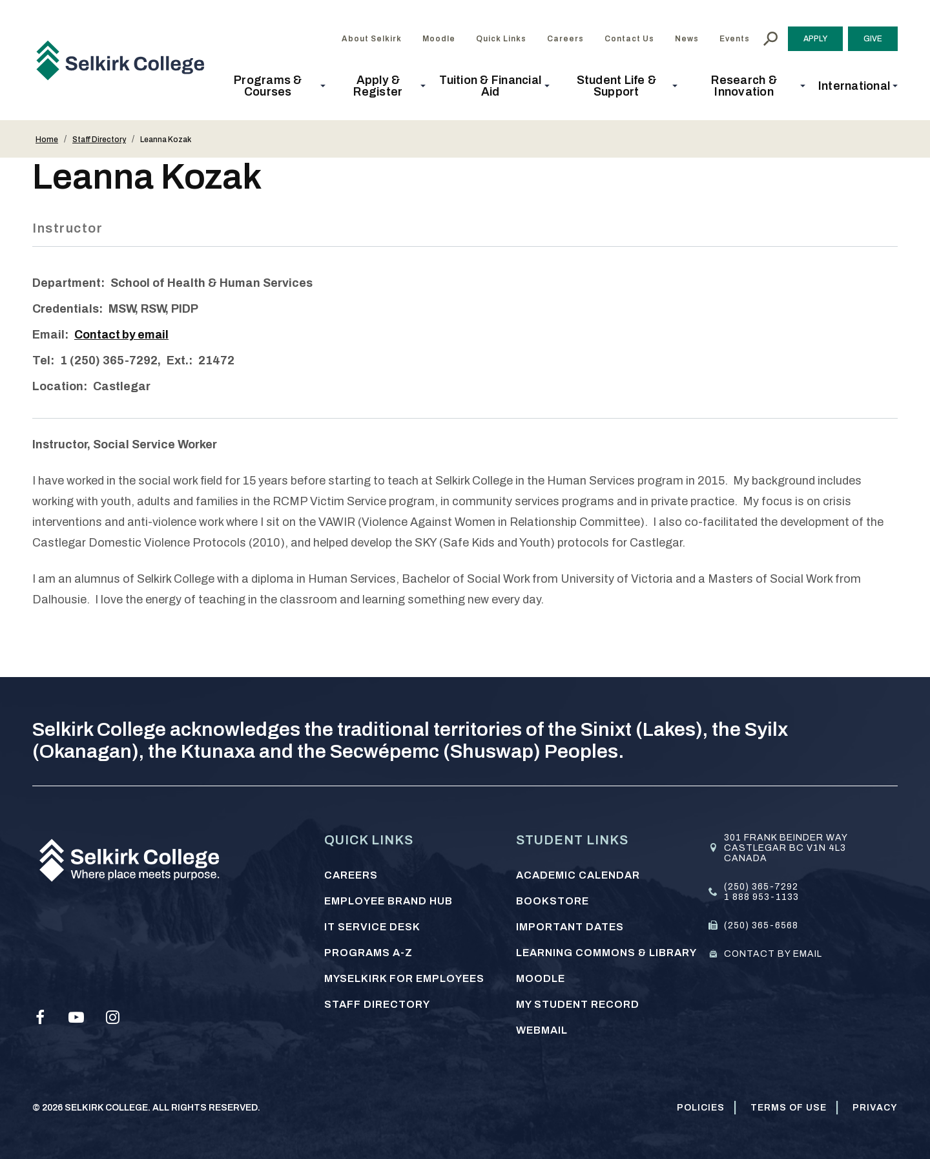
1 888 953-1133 (761, 896)
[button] (272, 86)
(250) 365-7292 (761, 886)
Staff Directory (99, 139)
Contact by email (122, 334)
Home (47, 139)
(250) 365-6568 (761, 925)
